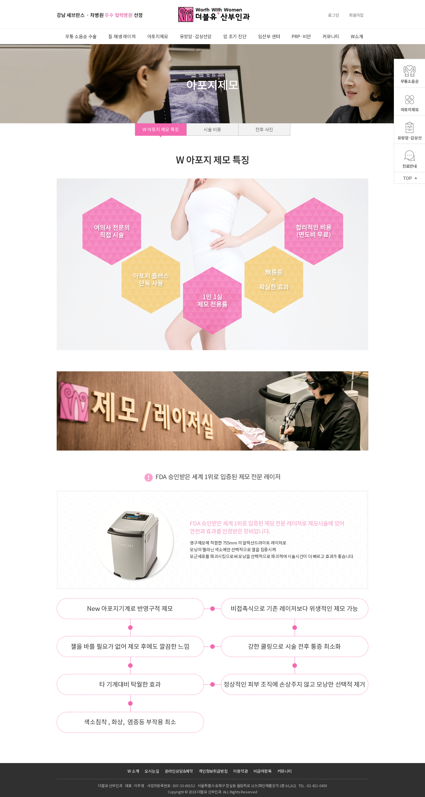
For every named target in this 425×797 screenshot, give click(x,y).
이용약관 (240, 771)
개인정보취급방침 (213, 771)
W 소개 (133, 771)
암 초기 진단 (234, 36)
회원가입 (356, 15)
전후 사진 (264, 129)
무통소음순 (410, 81)
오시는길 (151, 771)
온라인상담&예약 (179, 771)
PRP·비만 (301, 36)
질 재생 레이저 (121, 36)
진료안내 (409, 166)
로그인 (333, 15)
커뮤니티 (330, 36)
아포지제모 (157, 36)
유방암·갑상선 (410, 138)
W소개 (357, 36)
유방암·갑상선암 (196, 36)
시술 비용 (212, 129)
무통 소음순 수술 (81, 36)
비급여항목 (263, 771)
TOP (407, 178)
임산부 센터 (269, 36)
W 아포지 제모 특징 (161, 129)
